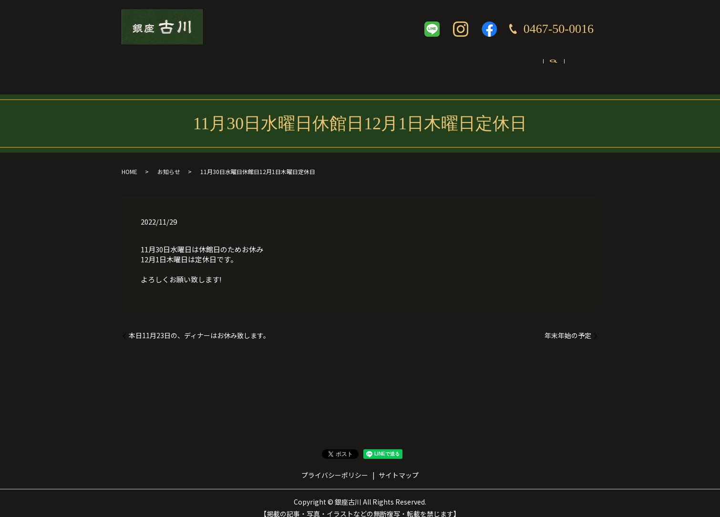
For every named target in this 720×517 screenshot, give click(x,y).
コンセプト (240, 65)
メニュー (291, 65)
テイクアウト (347, 65)
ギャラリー (405, 65)
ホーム (144, 65)
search (586, 66)
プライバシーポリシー (334, 465)
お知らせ (168, 162)
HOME (129, 162)
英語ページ (459, 65)
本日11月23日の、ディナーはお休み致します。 (199, 326)
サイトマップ (399, 465)
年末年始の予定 (568, 326)
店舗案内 (189, 65)
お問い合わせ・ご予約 (530, 65)
